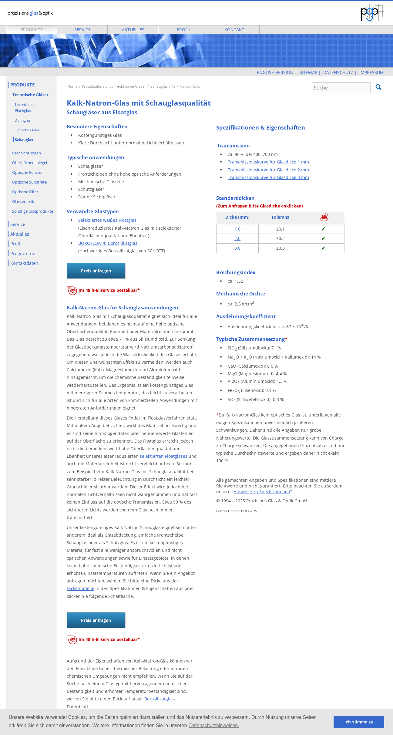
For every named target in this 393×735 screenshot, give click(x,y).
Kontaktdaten (24, 263)
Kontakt (234, 29)
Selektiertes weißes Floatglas (107, 220)
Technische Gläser (130, 86)
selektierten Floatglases (163, 456)
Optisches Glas (27, 130)
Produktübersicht (96, 86)
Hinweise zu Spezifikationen (261, 491)
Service (82, 29)
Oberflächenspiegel (29, 162)
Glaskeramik (23, 201)
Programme (22, 253)
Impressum (371, 72)
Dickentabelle (80, 588)
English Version (275, 72)
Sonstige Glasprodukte (32, 211)
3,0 (237, 248)
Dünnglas (23, 120)
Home (72, 86)
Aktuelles (133, 29)
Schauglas (159, 86)
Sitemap (308, 72)
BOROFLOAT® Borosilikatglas (107, 243)
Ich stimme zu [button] (358, 722)
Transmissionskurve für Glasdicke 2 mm (268, 170)
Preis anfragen (96, 271)
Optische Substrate (29, 182)
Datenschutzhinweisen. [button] (214, 725)
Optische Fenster (27, 172)
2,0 (237, 238)
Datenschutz (338, 72)
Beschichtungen (26, 153)
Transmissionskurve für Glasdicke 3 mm (268, 177)
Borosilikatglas (159, 699)
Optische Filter (25, 191)
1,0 (237, 229)
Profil (184, 29)
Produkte (32, 29)
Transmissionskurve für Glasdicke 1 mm (268, 162)
